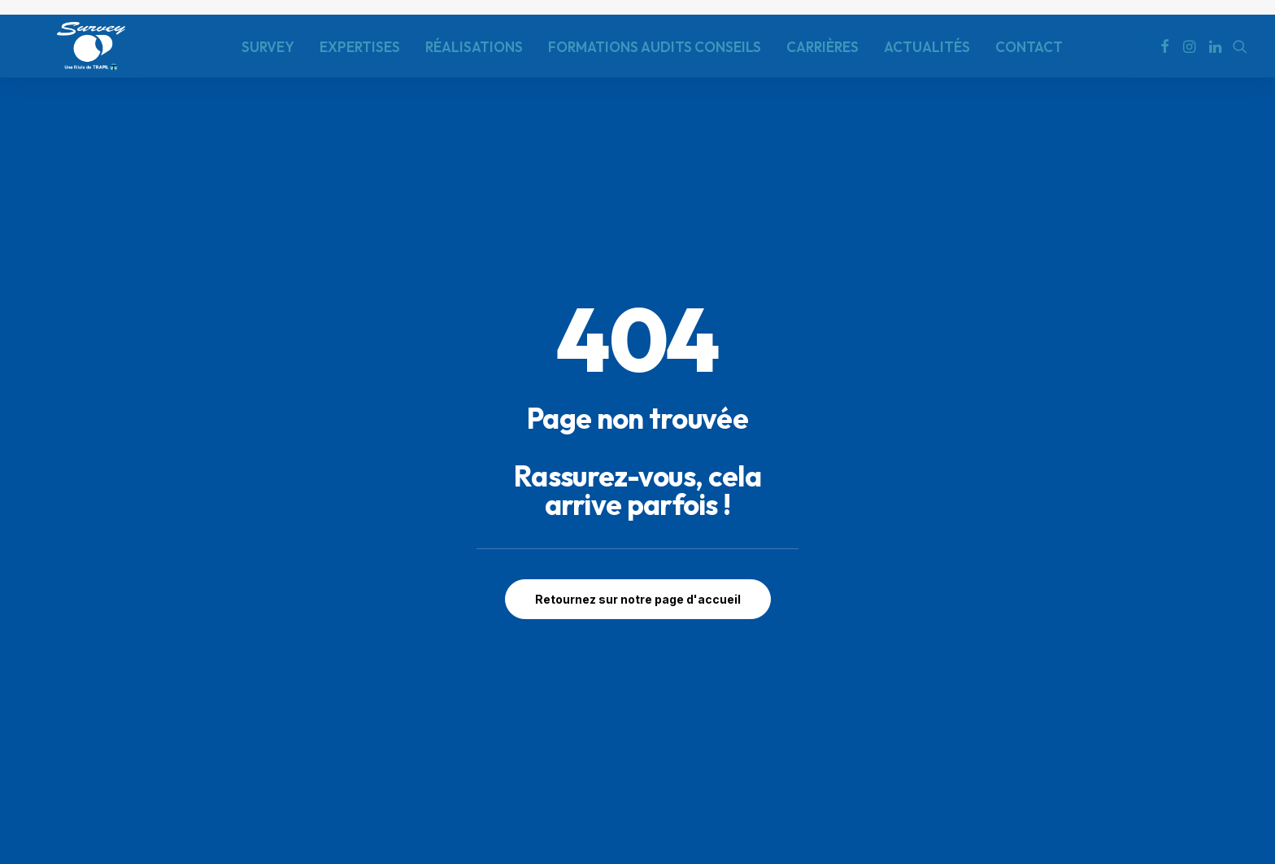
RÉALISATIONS (474, 46)
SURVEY (268, 46)
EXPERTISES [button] (360, 46)
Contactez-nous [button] (1137, 724)
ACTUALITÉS (927, 46)
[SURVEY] (91, 46)
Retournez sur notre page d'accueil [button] (638, 460)
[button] (1165, 46)
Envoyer (887, 769)
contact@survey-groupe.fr (387, 753)
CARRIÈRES (822, 46)
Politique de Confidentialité (110, 780)
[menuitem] (268, 46)
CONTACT (1029, 46)
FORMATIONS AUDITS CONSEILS (654, 46)
